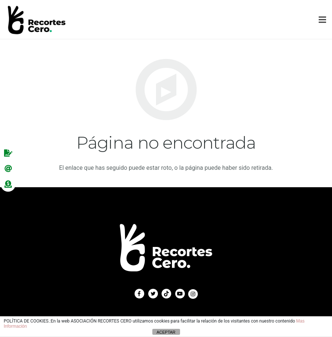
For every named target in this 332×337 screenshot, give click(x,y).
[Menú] (322, 19)
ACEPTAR (165, 332)
